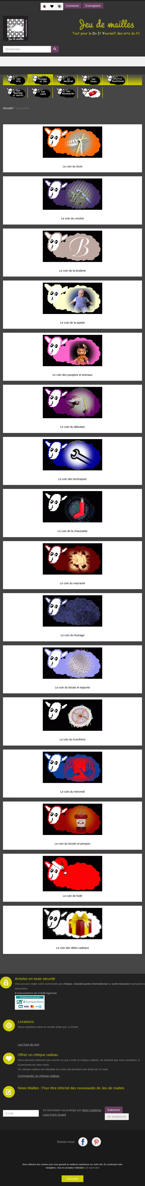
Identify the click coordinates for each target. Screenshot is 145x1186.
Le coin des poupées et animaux (72, 375)
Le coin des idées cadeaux (72, 949)
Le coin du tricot (72, 166)
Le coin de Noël (72, 897)
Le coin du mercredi (72, 792)
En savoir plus (92, 1167)
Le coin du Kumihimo (73, 740)
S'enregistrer (93, 5)
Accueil (7, 108)
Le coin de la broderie (72, 270)
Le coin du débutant (72, 427)
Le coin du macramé (72, 584)
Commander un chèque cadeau (38, 1077)
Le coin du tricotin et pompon (72, 845)
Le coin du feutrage (72, 636)
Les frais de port (28, 1046)
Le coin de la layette (72, 323)
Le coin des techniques (72, 479)
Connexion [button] (72, 5)
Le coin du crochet (72, 218)
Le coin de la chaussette (73, 531)
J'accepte (72, 1178)
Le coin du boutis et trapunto (72, 688)
